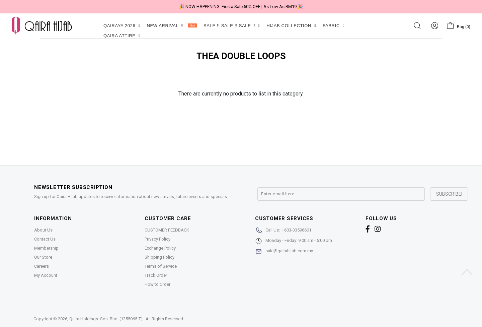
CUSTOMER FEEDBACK (167, 230)
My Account (45, 275)
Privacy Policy (157, 239)
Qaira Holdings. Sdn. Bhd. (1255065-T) (106, 318)
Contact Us (45, 239)
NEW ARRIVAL (171, 25)
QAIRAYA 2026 (121, 25)
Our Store (43, 257)
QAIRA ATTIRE (121, 35)
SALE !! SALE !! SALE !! (232, 25)
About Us (43, 230)
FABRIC (333, 25)
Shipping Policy (159, 257)
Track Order (156, 275)
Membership (46, 248)
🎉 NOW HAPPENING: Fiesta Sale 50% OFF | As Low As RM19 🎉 (241, 6)
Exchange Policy (160, 248)
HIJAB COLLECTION (291, 25)
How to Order (157, 284)
